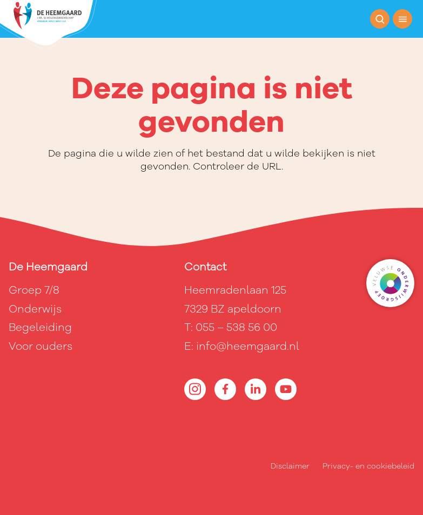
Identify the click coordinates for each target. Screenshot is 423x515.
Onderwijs (35, 309)
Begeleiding (40, 327)
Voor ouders (40, 346)
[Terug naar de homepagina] (48, 24)
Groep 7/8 (34, 290)
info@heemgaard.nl (247, 346)
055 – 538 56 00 (236, 327)
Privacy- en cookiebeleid (368, 466)
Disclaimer (290, 466)
